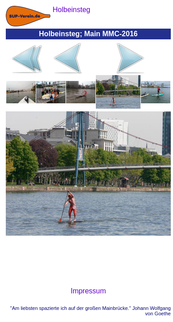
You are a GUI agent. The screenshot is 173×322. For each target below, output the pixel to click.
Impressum (88, 291)
